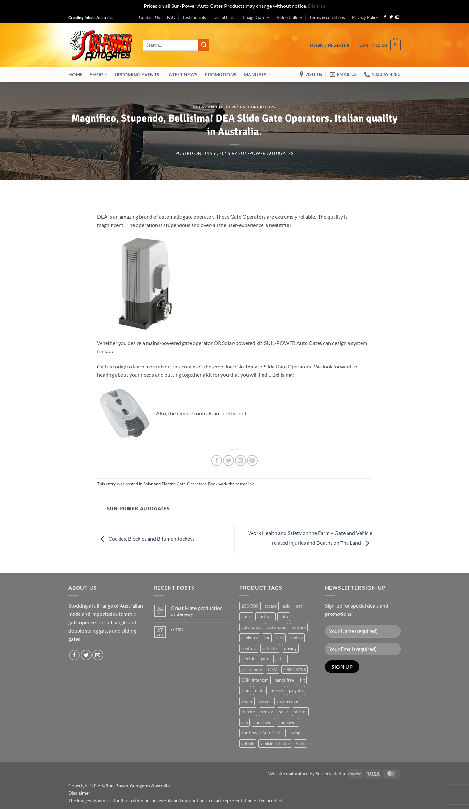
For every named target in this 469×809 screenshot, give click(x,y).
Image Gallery (256, 17)
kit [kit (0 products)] (302, 680)
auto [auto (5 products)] (283, 616)
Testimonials (194, 17)
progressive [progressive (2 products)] (287, 701)
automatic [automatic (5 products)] (276, 627)
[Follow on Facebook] (385, 17)
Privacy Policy (365, 17)
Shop (98, 74)
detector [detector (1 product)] (270, 648)
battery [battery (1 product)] (299, 627)
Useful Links (224, 17)
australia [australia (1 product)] (265, 616)
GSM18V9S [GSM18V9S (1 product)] (294, 669)
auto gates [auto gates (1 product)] (251, 627)
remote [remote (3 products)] (248, 711)
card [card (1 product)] (280, 637)
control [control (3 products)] (296, 637)
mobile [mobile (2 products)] (277, 690)
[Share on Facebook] (216, 460)
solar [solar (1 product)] (283, 711)
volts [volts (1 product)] (300, 743)
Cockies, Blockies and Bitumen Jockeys (146, 538)
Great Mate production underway (197, 611)
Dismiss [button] (316, 6)
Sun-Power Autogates (265, 153)
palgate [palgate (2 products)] (296, 690)
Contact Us (149, 17)
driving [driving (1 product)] (290, 648)
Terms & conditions (327, 17)
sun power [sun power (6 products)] (263, 722)
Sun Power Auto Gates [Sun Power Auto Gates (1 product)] (262, 732)
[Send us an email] (397, 17)
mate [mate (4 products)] (260, 690)
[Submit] (203, 45)
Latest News (182, 74)
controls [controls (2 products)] (248, 648)
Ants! (177, 629)
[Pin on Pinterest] (252, 460)
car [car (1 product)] (267, 637)
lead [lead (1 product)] (245, 690)
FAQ (171, 17)
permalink (244, 483)
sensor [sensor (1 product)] (267, 711)
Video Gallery (289, 17)
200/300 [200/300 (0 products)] (250, 606)
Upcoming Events (137, 74)
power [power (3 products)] (264, 701)
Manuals (257, 74)
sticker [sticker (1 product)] (300, 711)
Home (75, 74)
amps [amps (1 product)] (246, 616)
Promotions (220, 74)
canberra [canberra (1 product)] (249, 637)
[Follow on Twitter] (391, 17)
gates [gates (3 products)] (280, 658)
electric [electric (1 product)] (248, 658)
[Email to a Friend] (240, 460)
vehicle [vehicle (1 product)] (247, 743)
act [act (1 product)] (299, 606)
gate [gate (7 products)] (265, 658)
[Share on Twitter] (228, 460)
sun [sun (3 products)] (244, 722)
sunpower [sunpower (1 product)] (288, 722)
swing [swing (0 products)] (295, 732)
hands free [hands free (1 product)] (284, 680)
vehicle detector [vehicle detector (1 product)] (275, 743)
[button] (329, 45)
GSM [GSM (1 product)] (272, 669)
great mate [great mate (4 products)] (251, 669)
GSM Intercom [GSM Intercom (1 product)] (255, 680)
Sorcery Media (330, 773)
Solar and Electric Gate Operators (234, 107)
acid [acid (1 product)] (286, 606)
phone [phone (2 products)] (247, 701)
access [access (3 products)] (270, 606)
